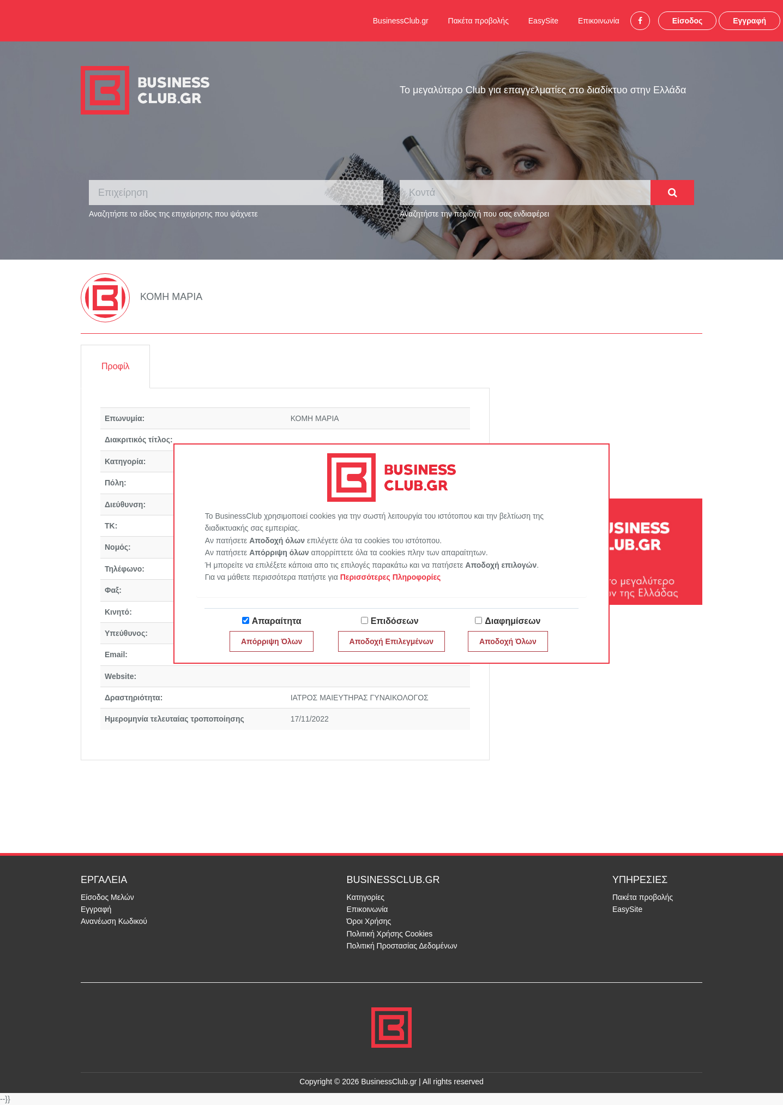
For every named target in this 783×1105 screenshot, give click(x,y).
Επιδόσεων (395, 621)
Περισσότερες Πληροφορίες (390, 577)
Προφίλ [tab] (115, 366)
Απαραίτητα (277, 621)
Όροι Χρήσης (369, 921)
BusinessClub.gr (401, 20)
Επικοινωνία (598, 20)
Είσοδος (687, 20)
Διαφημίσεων (512, 621)
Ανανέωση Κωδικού (114, 921)
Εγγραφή (749, 20)
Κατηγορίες (365, 897)
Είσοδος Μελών (107, 897)
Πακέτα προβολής (478, 20)
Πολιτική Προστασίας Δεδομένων (402, 945)
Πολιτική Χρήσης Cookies (390, 933)
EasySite (543, 20)
